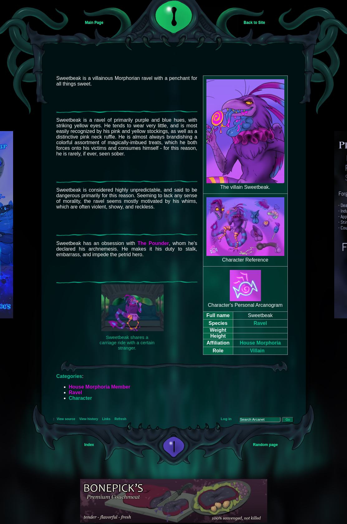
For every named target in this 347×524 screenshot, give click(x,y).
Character (80, 398)
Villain (257, 350)
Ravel (260, 323)
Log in (226, 419)
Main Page (94, 22)
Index (89, 445)
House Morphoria (260, 342)
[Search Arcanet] (260, 419)
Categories (69, 376)
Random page (265, 445)
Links (106, 419)
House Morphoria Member (99, 386)
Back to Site (254, 22)
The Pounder (153, 243)
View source (66, 419)
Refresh (120, 419)
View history (88, 419)
